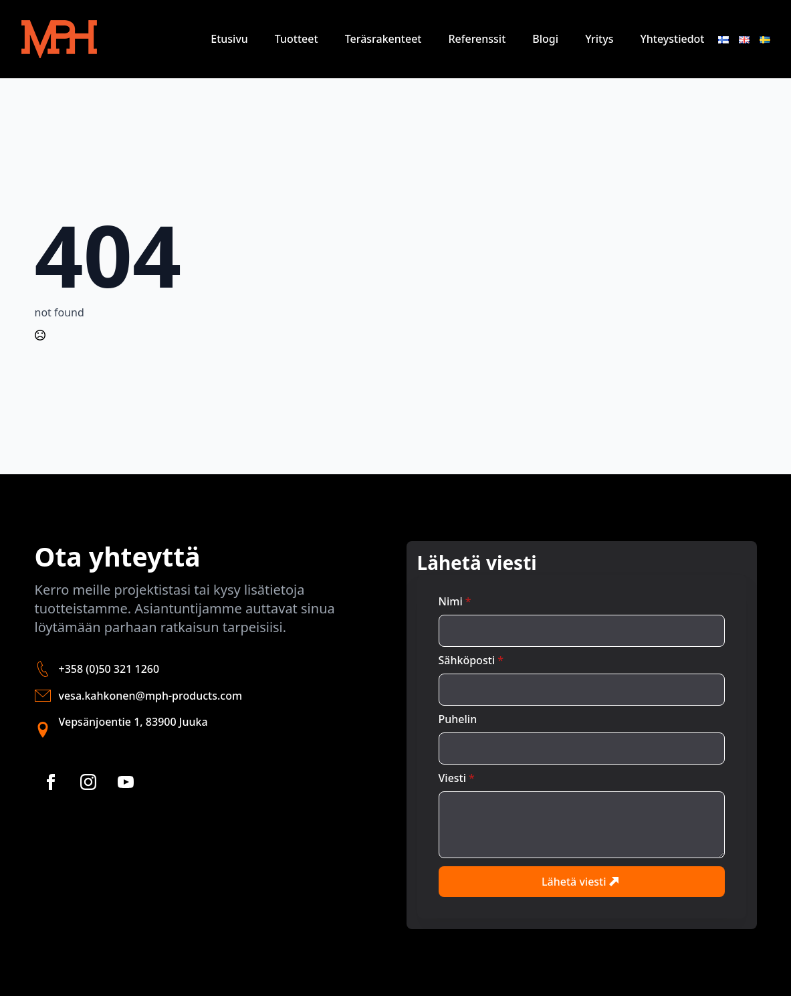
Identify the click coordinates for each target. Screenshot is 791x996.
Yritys (599, 38)
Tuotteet (296, 38)
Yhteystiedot (672, 38)
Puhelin (458, 719)
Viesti (457, 778)
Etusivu (229, 38)
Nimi (455, 601)
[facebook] (51, 782)
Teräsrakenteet (383, 38)
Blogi (545, 38)
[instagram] (88, 782)
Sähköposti (471, 660)
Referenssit (476, 38)
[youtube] (126, 782)
